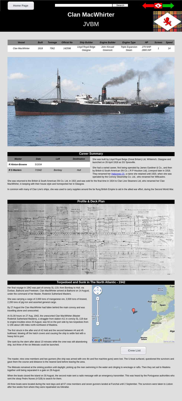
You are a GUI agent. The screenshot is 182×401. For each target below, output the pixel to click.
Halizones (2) (117, 174)
